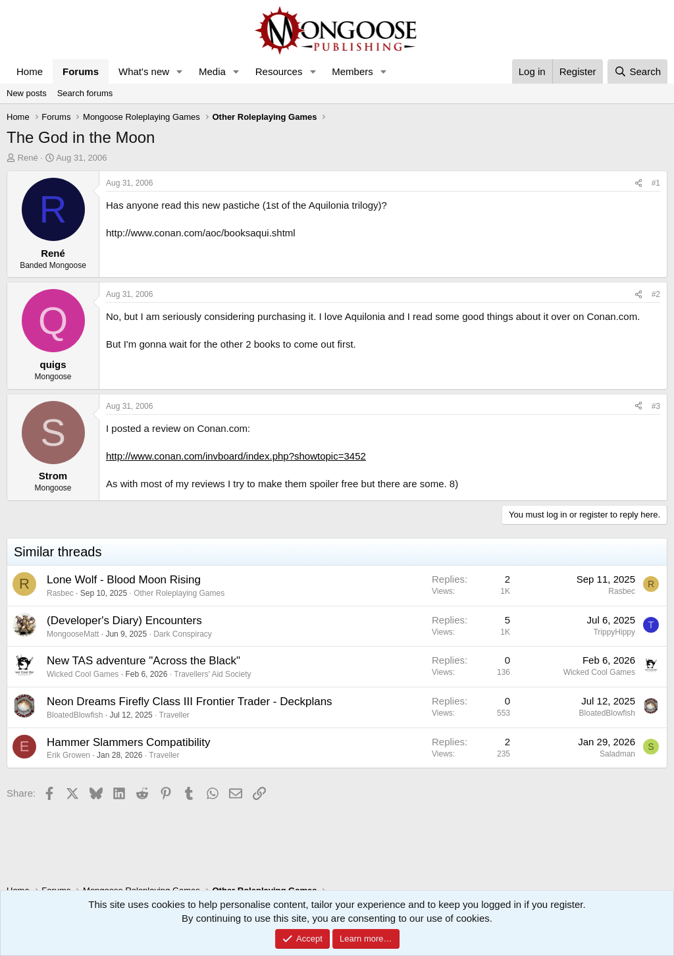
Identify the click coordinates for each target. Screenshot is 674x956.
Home (29, 71)
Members (352, 71)
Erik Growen (68, 755)
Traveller (174, 715)
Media (212, 71)
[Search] (637, 71)
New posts (27, 93)
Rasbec (60, 593)
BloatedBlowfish (75, 715)
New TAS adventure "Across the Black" (143, 660)
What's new (143, 71)
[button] (179, 71)
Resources (279, 71)
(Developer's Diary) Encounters (124, 620)
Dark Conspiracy (182, 634)
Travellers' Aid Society (212, 674)
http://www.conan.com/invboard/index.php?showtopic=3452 (236, 456)
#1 (656, 183)
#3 (656, 406)
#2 (656, 294)
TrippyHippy (614, 632)
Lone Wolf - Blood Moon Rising (124, 579)
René (28, 158)
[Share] (638, 183)
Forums (81, 71)
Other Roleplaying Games (179, 593)
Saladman (617, 753)
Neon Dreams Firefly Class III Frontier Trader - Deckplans (189, 701)
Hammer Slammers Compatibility (128, 742)
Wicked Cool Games (82, 674)
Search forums (85, 93)
